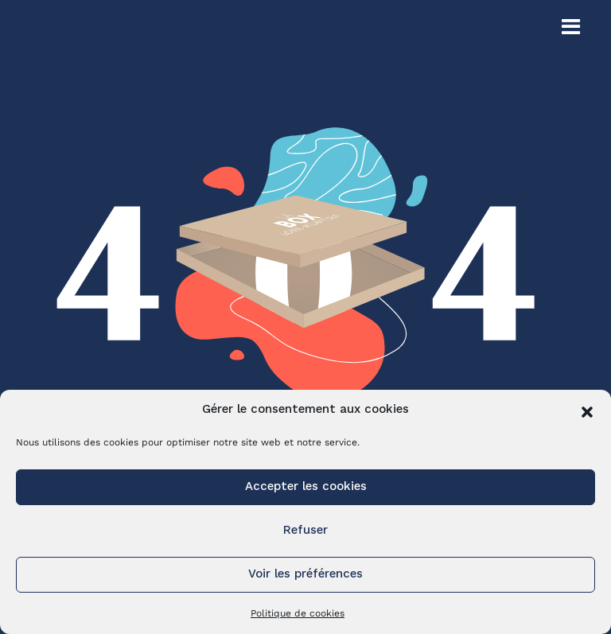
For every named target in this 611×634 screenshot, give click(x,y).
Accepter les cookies (306, 487)
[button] (587, 410)
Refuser (305, 531)
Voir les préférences (305, 575)
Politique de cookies (297, 613)
